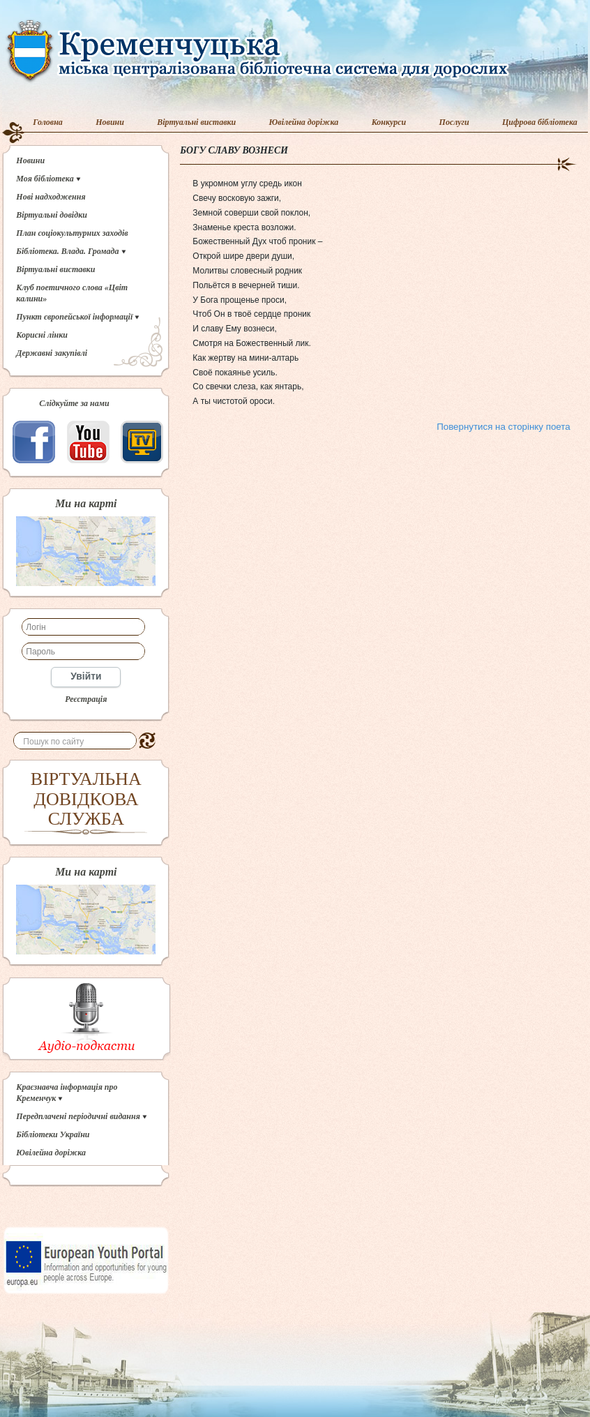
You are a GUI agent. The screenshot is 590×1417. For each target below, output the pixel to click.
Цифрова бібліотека (539, 122)
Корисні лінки (42, 335)
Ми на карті (85, 503)
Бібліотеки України (52, 1134)
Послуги (454, 122)
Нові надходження (50, 197)
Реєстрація (86, 699)
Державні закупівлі (51, 353)
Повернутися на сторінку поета (503, 426)
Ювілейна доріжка (304, 122)
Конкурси (389, 122)
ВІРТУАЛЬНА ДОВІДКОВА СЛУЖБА (86, 799)
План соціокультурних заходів (72, 233)
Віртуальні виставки (196, 122)
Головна (48, 122)
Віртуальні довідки (51, 215)
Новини (110, 122)
